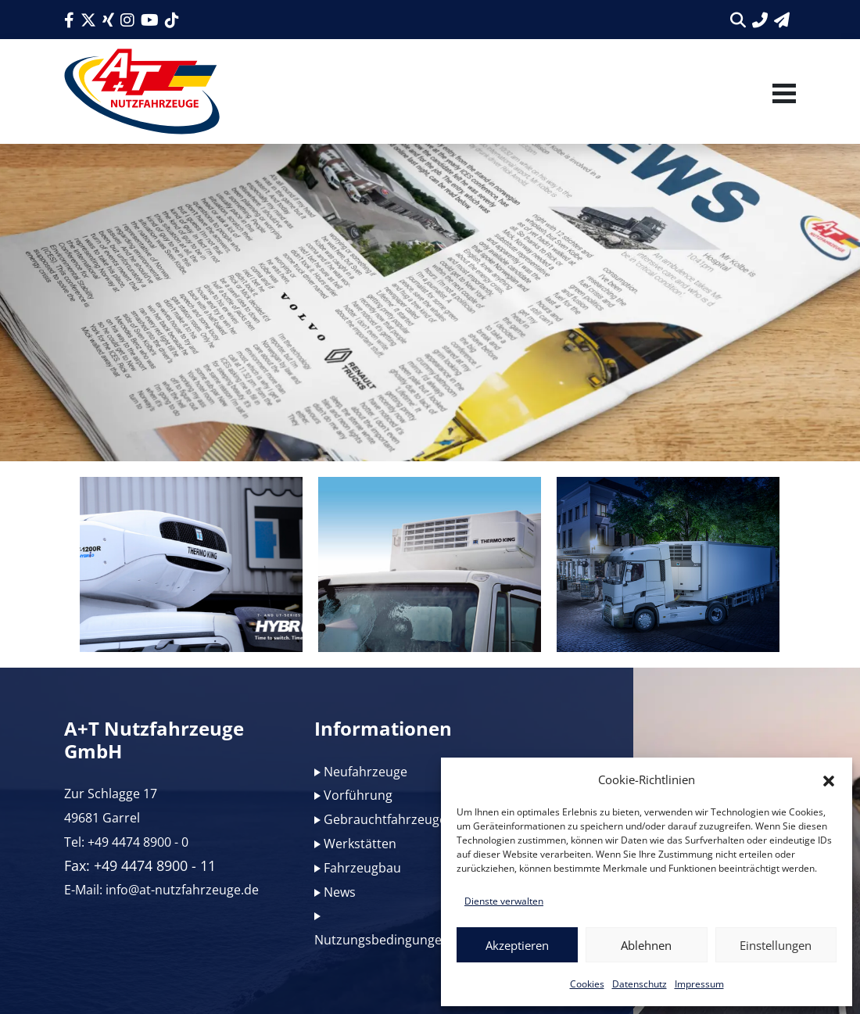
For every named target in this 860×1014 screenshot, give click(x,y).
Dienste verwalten (503, 901)
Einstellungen (776, 945)
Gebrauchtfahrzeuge (385, 819)
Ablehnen (646, 945)
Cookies (587, 984)
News (340, 892)
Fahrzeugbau (362, 867)
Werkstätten (360, 843)
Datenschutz (639, 984)
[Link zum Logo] (142, 91)
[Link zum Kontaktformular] (782, 19)
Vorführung (358, 795)
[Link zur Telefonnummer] (760, 19)
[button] (829, 779)
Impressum (699, 984)
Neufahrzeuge (365, 771)
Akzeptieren (517, 945)
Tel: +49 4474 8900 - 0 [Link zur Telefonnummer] (126, 842)
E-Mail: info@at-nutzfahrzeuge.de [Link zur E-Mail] (161, 889)
